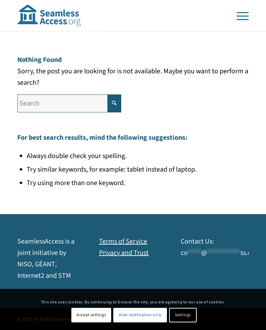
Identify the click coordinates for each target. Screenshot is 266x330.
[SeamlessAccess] (49, 15)
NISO (24, 264)
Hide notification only (140, 315)
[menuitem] (241, 15)
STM (64, 276)
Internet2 (30, 276)
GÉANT (45, 264)
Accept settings (91, 315)
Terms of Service (123, 241)
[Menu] (241, 15)
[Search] (69, 103)
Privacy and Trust (124, 253)
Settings (183, 315)
